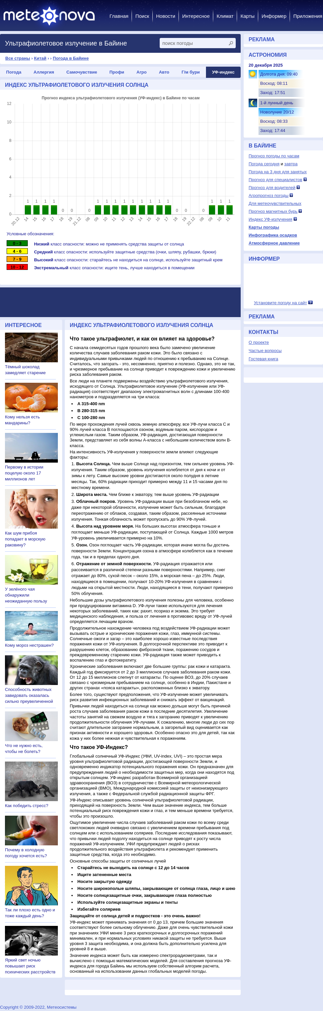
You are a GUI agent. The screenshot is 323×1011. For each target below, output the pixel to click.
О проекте (259, 342)
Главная (118, 16)
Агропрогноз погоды (269, 195)
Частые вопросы (265, 350)
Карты (247, 16)
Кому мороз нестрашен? (29, 645)
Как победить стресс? (26, 805)
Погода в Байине (71, 58)
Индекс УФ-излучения (270, 219)
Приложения (307, 16)
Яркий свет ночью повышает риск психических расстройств (30, 966)
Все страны (17, 58)
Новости (165, 16)
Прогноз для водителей (272, 187)
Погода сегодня (264, 163)
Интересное (196, 16)
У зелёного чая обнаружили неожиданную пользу (26, 595)
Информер (274, 16)
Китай (40, 58)
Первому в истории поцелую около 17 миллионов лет (24, 473)
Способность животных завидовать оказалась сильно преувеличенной (29, 695)
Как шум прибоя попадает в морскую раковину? (25, 539)
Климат (225, 16)
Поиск (142, 16)
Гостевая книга (263, 358)
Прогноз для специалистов (275, 179)
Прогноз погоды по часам (274, 155)
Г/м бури (191, 72)
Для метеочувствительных (275, 203)
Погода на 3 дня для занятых (278, 171)
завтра (291, 163)
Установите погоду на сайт (280, 302)
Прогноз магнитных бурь (273, 211)
